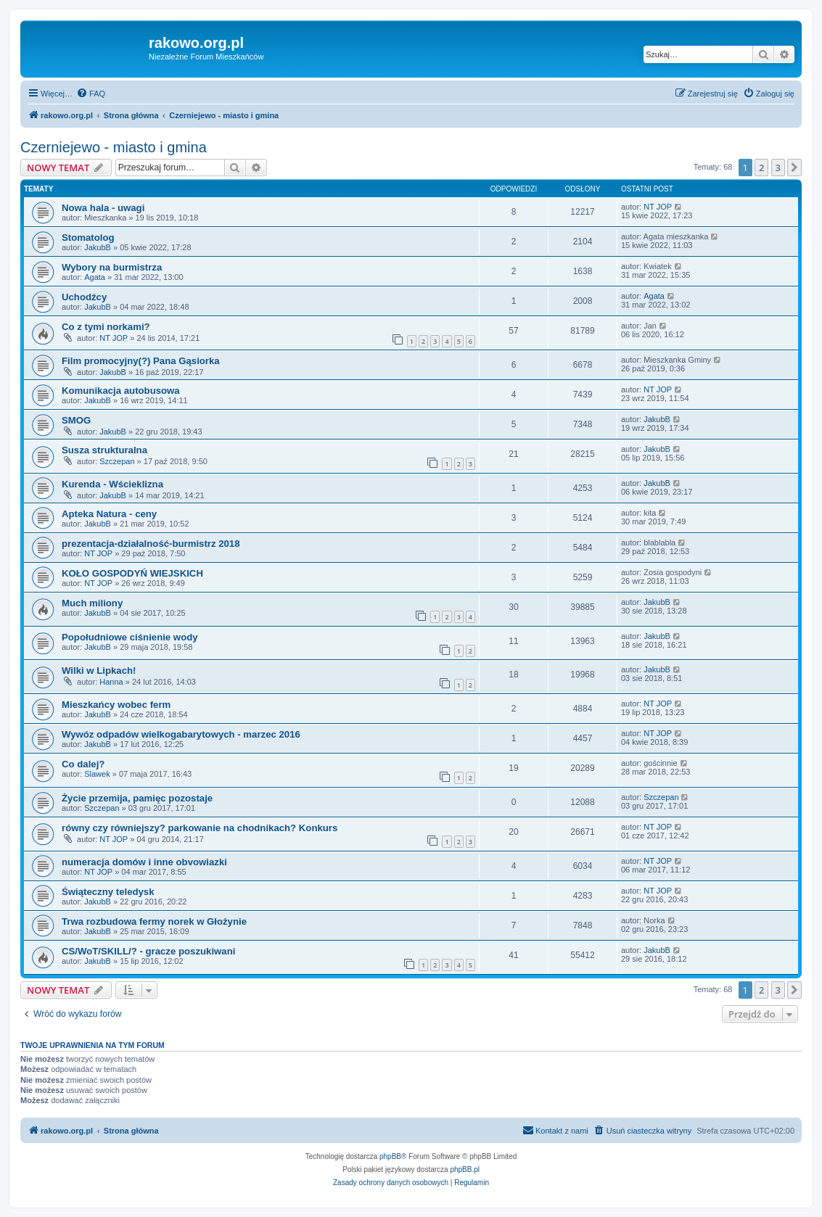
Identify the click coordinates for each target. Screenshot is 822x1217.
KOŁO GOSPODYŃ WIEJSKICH (132, 573)
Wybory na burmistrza (112, 267)
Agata (94, 277)
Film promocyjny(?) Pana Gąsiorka (141, 360)
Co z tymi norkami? (106, 326)
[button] (794, 167)
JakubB (97, 247)
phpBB (390, 1156)
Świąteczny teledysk (108, 891)
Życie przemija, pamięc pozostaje (137, 798)
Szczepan (116, 461)
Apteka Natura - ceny (109, 513)
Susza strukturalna (104, 450)
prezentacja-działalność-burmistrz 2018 (151, 543)
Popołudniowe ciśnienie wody (130, 637)
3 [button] (778, 167)
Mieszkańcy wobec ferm (116, 704)
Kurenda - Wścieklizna (112, 484)
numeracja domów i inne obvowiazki (144, 862)
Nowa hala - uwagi (103, 207)
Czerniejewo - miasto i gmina (113, 147)
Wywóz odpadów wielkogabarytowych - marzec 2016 (181, 734)
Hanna (111, 681)
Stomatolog (88, 237)
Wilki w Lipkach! (99, 670)
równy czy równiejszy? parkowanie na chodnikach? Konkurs (199, 827)
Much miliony (92, 603)
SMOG (76, 420)
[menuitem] (90, 93)
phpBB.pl (465, 1169)
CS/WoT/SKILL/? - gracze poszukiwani (148, 951)
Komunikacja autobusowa (121, 390)
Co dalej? (83, 764)
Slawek (97, 774)
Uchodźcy (84, 297)
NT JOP (658, 206)
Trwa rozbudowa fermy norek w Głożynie (154, 921)
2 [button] (761, 167)
